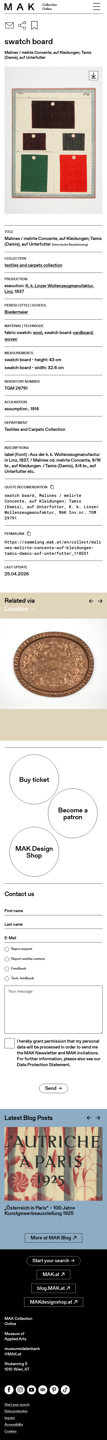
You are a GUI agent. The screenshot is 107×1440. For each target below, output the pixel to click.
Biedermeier (16, 312)
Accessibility (14, 1424)
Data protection (16, 1411)
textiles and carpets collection (33, 265)
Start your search (53, 1260)
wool (37, 332)
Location (16, 608)
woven (11, 339)
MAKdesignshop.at (53, 1301)
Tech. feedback (22, 978)
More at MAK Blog (53, 1237)
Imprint (10, 1417)
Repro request (21, 948)
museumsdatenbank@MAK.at (22, 1351)
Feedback (18, 968)
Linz (9, 291)
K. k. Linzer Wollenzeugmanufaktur (59, 286)
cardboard (83, 332)
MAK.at (53, 1274)
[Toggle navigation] (96, 6)
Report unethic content (28, 958)
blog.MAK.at (53, 1288)
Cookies (10, 1431)
